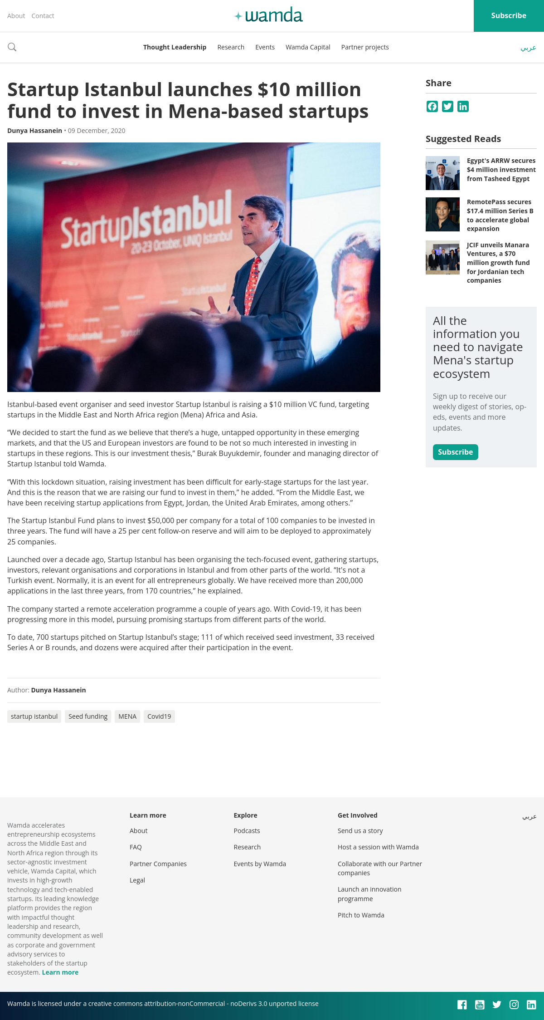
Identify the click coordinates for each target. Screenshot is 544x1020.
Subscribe (508, 15)
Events (265, 47)
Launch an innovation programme (370, 893)
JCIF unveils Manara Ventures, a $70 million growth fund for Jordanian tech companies (498, 262)
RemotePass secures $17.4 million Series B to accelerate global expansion (500, 215)
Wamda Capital (308, 47)
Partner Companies (158, 863)
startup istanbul (34, 716)
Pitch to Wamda (361, 915)
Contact (42, 15)
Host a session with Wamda (378, 847)
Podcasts (247, 830)
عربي (528, 47)
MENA (127, 716)
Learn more (60, 972)
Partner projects (365, 47)
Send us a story (360, 830)
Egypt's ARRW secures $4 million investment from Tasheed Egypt (501, 169)
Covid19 (159, 716)
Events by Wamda (260, 863)
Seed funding (87, 716)
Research (230, 47)
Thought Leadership (174, 47)
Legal (137, 880)
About (16, 15)
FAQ (136, 847)
